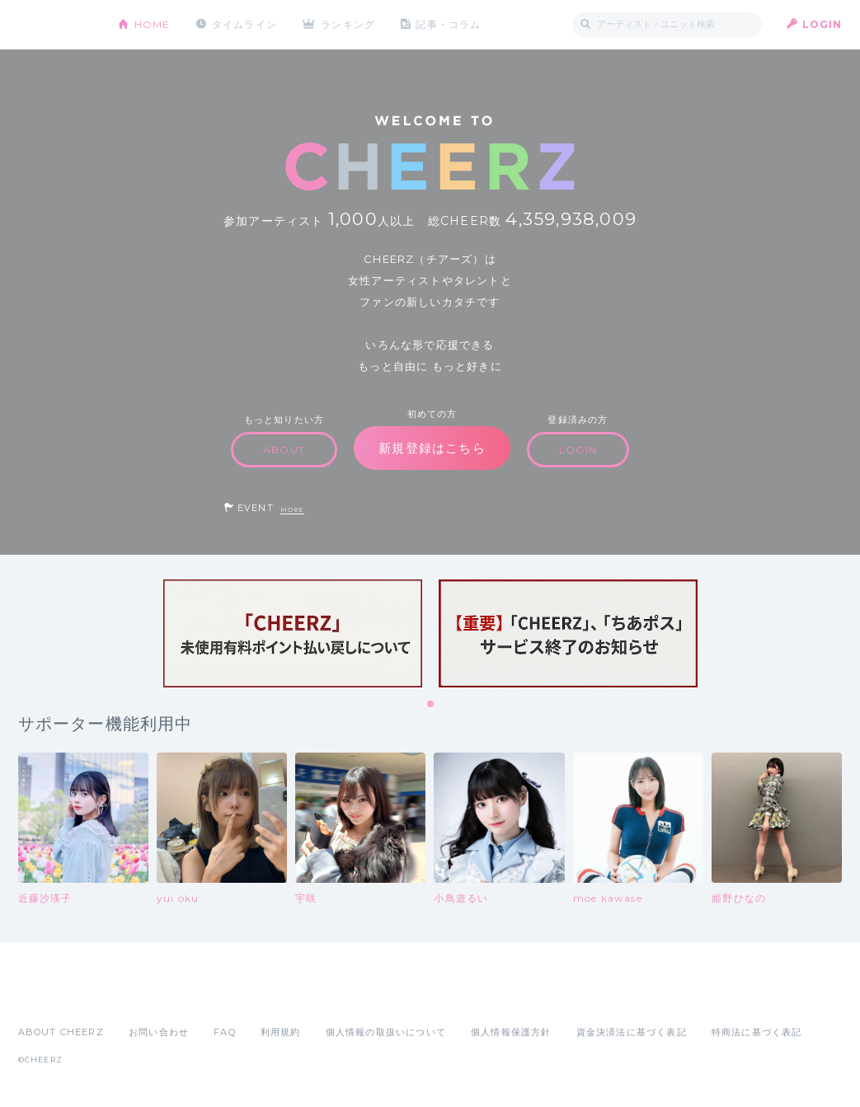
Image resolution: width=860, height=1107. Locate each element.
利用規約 (281, 1032)
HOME (152, 24)
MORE (292, 510)
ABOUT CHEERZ (61, 1032)
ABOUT (284, 449)
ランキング (348, 24)
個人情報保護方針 (511, 1032)
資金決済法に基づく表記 (631, 1032)
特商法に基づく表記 (757, 1032)
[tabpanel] (292, 633)
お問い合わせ (159, 1032)
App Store (56, 995)
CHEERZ (55, 25)
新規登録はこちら (432, 448)
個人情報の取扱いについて (386, 1032)
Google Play (143, 995)
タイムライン (244, 24)
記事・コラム (448, 24)
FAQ (225, 1032)
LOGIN (822, 24)
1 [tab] (431, 705)
